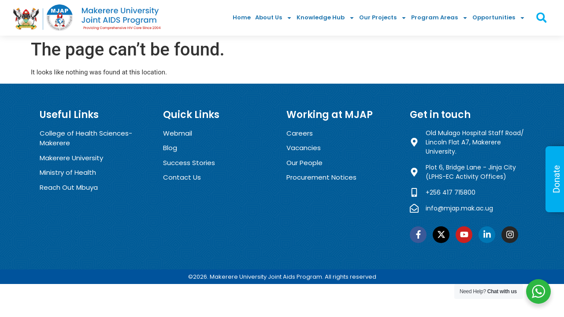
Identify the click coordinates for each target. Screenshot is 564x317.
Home (242, 17)
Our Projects (383, 18)
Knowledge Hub (326, 18)
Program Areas (439, 18)
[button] (541, 17)
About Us (273, 18)
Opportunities (498, 18)
